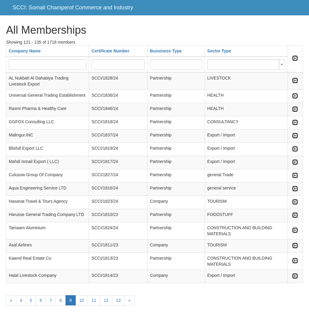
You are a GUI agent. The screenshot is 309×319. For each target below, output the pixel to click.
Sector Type (219, 50)
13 (118, 300)
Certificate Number (110, 50)
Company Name (25, 50)
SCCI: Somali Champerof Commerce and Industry (73, 8)
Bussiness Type (166, 50)
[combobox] (246, 64)
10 (81, 300)
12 (106, 300)
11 (93, 300)
